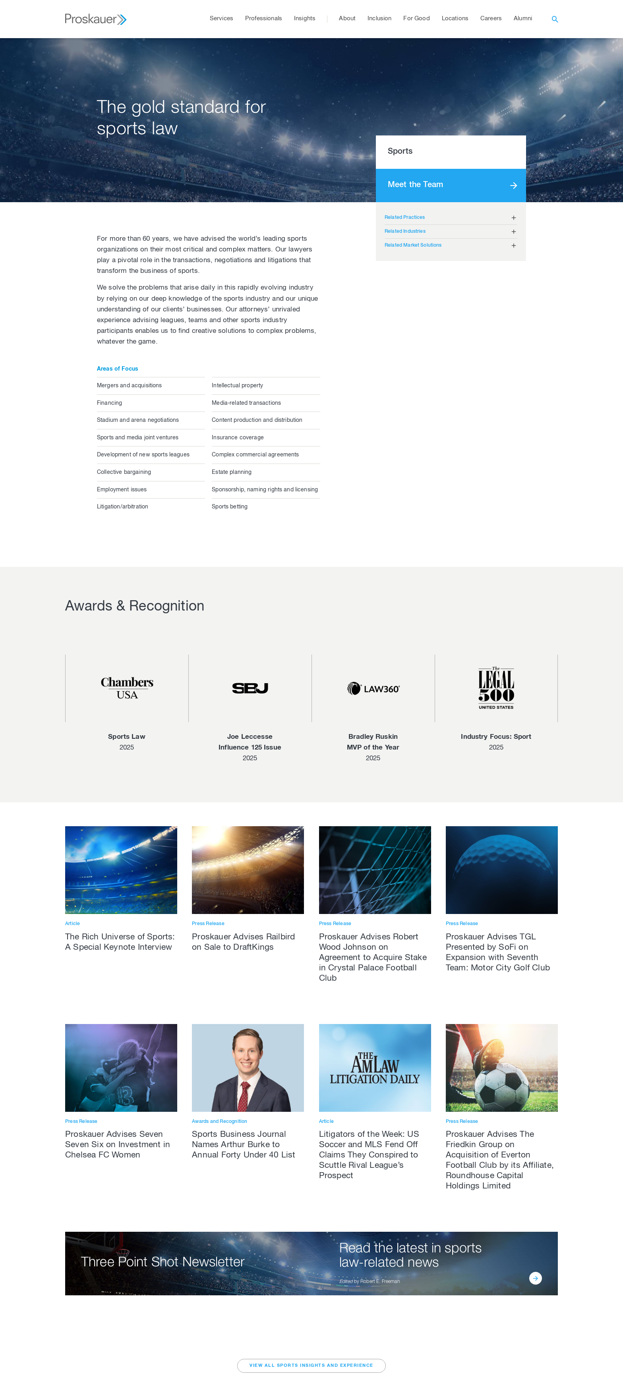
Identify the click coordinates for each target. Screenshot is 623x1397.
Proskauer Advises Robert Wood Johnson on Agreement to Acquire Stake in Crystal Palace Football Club (373, 958)
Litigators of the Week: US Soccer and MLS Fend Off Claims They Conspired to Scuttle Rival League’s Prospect (369, 1156)
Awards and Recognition (219, 1121)
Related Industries (405, 231)
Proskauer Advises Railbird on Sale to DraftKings (243, 942)
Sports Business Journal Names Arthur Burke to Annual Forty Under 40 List (243, 1145)
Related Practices (405, 217)
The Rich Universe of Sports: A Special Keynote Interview (120, 942)
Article (72, 924)
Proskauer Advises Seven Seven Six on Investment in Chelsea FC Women (117, 1145)
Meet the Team (415, 185)
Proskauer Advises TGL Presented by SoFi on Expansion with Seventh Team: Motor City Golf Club (498, 953)
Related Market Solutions (413, 245)
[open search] (555, 19)
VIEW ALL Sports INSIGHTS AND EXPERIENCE (311, 1366)
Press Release (208, 924)
